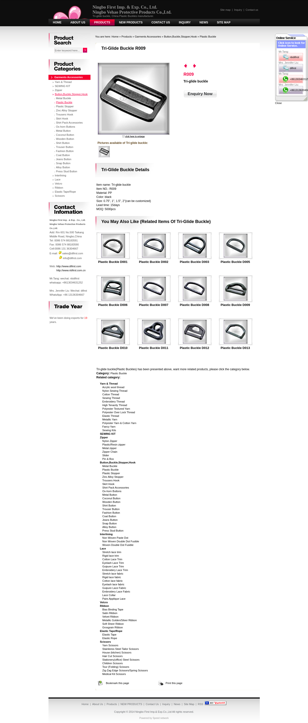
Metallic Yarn (109, 419)
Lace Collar (109, 595)
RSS (200, 704)
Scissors (60, 195)
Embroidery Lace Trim (115, 570)
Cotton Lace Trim (112, 559)
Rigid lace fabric (111, 577)
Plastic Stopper (111, 473)
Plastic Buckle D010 (112, 348)
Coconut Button (111, 498)
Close (278, 103)
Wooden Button (111, 501)
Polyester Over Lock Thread (118, 412)
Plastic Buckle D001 (112, 262)
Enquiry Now (200, 94)
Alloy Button (109, 527)
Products (102, 22)
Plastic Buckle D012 (194, 348)
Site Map (224, 22)
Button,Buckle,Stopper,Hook (180, 36)
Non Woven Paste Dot (115, 537)
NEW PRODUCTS (131, 22)
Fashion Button (111, 512)
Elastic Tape (109, 634)
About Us (77, 22)
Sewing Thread (111, 398)
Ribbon (59, 187)
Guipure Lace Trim (113, 566)
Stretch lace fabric (112, 573)
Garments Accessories (148, 36)
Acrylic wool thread (113, 387)
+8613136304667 (296, 90)
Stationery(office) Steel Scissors (121, 659)
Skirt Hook (108, 484)
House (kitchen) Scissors (117, 652)
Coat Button (109, 516)
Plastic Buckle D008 (194, 305)
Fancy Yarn (109, 426)
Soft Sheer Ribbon (113, 623)
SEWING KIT (62, 86)
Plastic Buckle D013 (235, 348)
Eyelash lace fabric (113, 584)
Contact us (252, 9)
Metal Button (109, 494)
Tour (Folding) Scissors (115, 666)
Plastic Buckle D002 (153, 262)
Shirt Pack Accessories (115, 487)
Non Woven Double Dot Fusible (120, 541)
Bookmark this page (117, 683)
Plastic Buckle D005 (235, 262)
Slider (105, 455)
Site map (225, 9)
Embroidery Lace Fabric (116, 591)
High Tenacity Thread (114, 405)
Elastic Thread (110, 415)
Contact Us (160, 22)
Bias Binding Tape (112, 609)
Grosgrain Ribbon (112, 627)
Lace (58, 179)
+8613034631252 (296, 79)
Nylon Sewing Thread (114, 390)
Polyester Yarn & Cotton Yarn (119, 423)
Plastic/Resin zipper (114, 444)
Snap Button (109, 523)
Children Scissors (112, 663)
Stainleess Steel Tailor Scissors (120, 648)
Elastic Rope (109, 638)
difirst (293, 68)
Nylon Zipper (109, 441)
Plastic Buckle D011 (153, 348)
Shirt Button (109, 505)
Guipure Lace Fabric (114, 588)
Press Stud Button (113, 530)
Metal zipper (109, 448)
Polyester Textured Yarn (116, 408)
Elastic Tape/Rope (65, 191)
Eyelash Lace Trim (113, 562)
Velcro (58, 183)
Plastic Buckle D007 (153, 305)
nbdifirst (294, 57)
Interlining (60, 175)
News (204, 22)
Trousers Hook (111, 480)
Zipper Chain (109, 451)
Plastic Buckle (208, 36)
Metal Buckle (109, 466)
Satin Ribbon (109, 613)
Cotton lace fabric (112, 580)
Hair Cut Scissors (112, 656)
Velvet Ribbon (110, 616)
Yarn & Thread (63, 82)
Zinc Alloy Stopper (113, 476)
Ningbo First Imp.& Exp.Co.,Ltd (153, 711)
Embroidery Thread (113, 401)
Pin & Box (108, 458)
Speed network (161, 718)
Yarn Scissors (110, 645)
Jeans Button (110, 519)
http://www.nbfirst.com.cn (70, 270)
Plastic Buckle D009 (235, 305)
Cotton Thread (110, 394)
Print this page (174, 683)
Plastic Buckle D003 (194, 262)
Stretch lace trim (111, 552)
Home (57, 22)
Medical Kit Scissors (114, 674)
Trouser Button (111, 509)
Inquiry (238, 9)
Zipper (58, 90)
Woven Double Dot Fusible (118, 545)
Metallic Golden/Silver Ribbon (119, 620)
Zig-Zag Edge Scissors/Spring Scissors (125, 670)
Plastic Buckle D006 (112, 305)
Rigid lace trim (110, 555)
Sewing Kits (109, 430)
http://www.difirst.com (68, 266)
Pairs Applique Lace (114, 598)
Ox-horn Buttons (112, 491)
